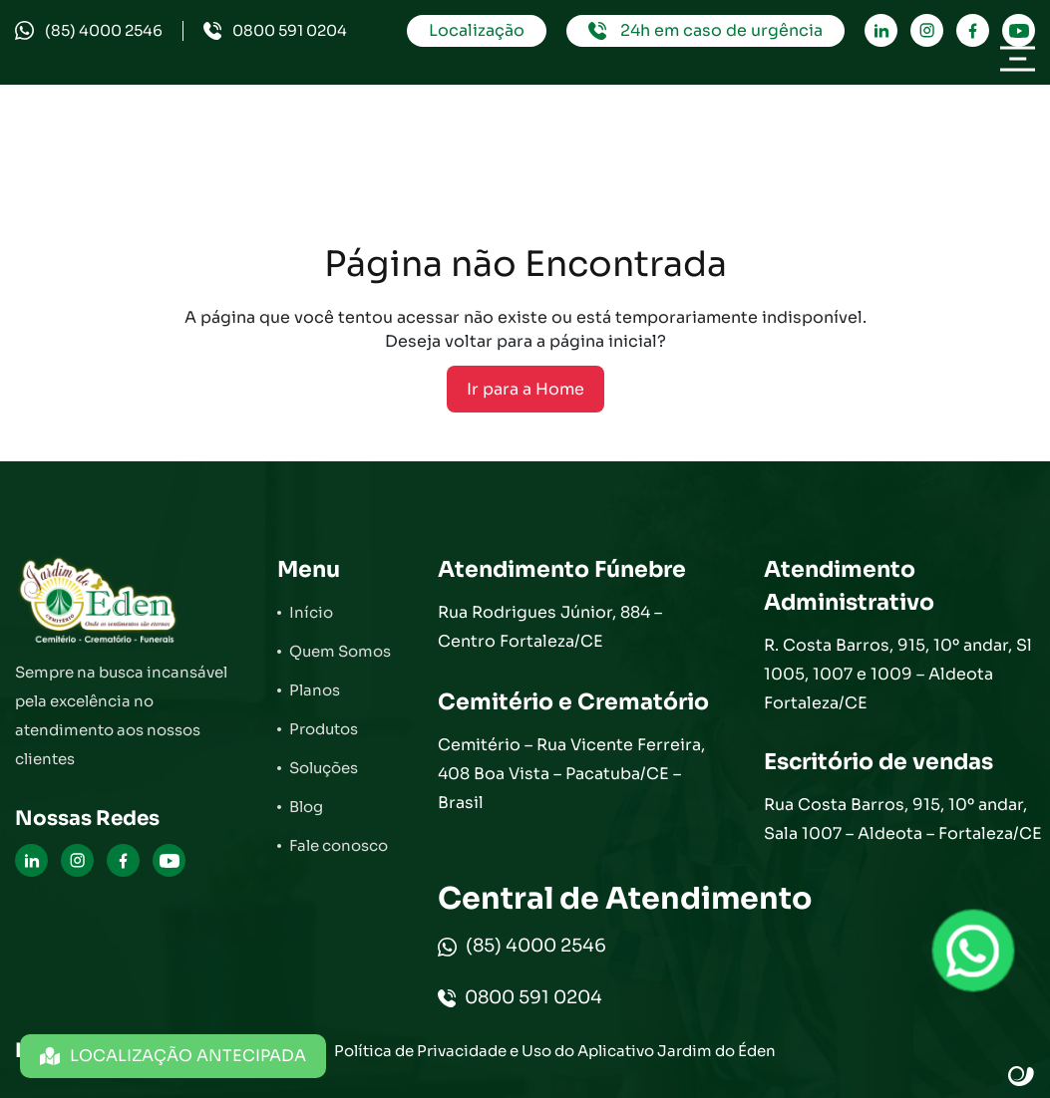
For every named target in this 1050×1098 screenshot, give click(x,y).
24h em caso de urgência (705, 30)
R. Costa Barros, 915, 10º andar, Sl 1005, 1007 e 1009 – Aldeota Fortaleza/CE (898, 674)
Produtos (323, 728)
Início (311, 612)
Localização (477, 30)
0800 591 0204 (275, 30)
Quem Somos (340, 651)
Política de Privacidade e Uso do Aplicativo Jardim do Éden (555, 1050)
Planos (314, 690)
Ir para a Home (525, 389)
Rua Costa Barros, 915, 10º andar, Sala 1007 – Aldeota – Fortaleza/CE (903, 819)
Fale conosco (338, 845)
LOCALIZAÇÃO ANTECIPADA (173, 1055)
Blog (306, 806)
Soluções (323, 767)
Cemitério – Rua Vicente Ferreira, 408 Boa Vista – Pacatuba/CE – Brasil (571, 773)
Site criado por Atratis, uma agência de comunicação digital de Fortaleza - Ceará (1021, 1077)
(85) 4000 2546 (89, 30)
